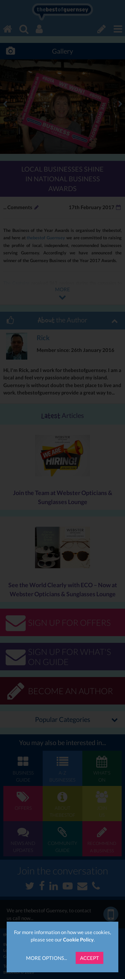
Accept (89, 958)
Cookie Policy (78, 939)
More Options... (46, 958)
